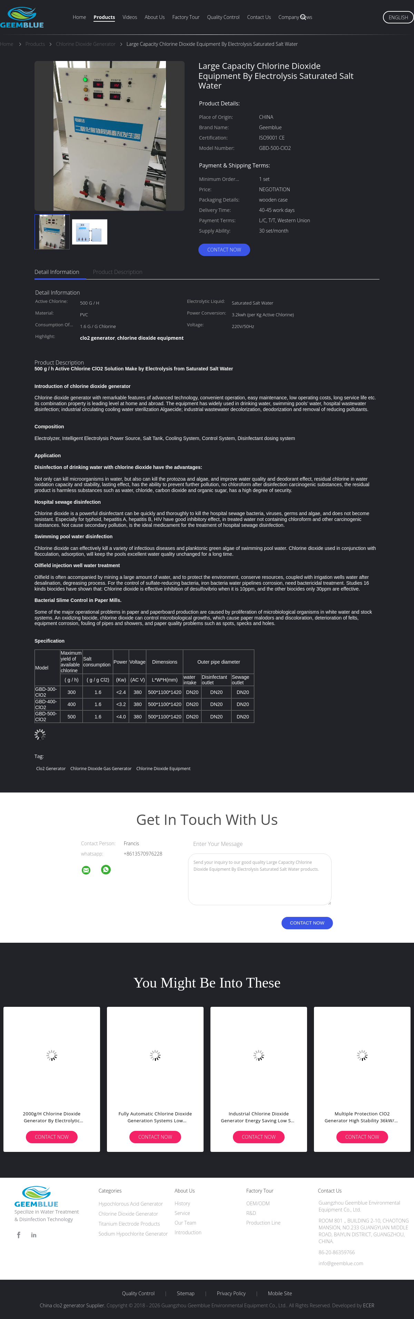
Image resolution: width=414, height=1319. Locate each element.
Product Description (117, 272)
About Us (155, 17)
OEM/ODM (258, 1203)
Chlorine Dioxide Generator (128, 1213)
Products (104, 17)
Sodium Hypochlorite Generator (133, 1233)
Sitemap (186, 1293)
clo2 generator (51, 768)
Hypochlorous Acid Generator (131, 1203)
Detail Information (56, 272)
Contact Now (224, 249)
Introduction (188, 1232)
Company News (295, 17)
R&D (251, 1213)
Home (79, 17)
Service (182, 1213)
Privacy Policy (231, 1293)
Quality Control (223, 17)
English (398, 17)
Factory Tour (186, 17)
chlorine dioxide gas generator (101, 768)
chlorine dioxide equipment (163, 768)
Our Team (185, 1222)
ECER (368, 1305)
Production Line (263, 1222)
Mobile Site (280, 1293)
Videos (129, 17)
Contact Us (259, 17)
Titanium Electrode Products (129, 1223)
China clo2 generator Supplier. (73, 1305)
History (182, 1203)
